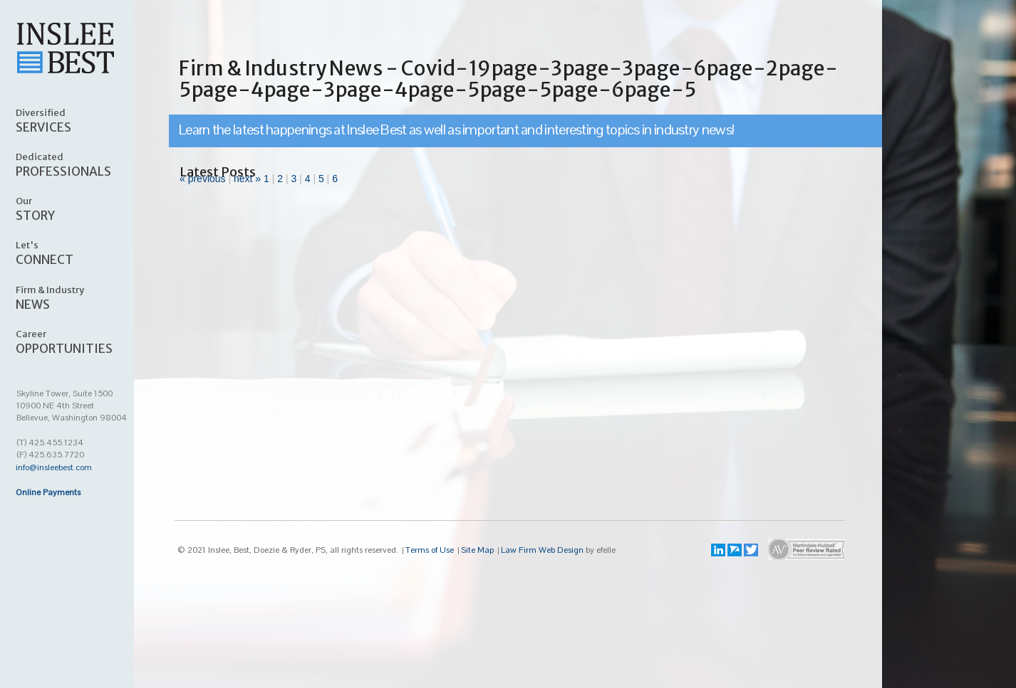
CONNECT (83, 252)
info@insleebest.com (54, 467)
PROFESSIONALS (83, 164)
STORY (83, 208)
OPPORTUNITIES (83, 341)
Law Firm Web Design (542, 550)
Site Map (477, 550)
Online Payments (48, 492)
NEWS (83, 297)
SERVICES (83, 120)
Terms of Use (429, 550)
